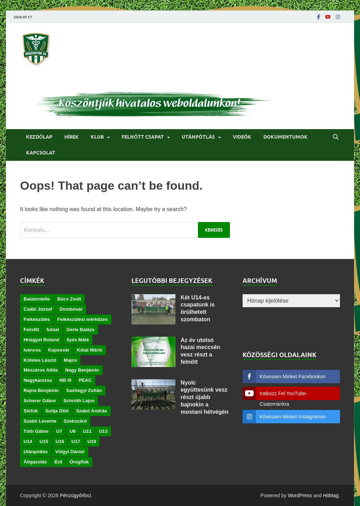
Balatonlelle (37, 299)
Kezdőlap (39, 137)
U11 (87, 431)
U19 (92, 441)
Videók (242, 137)
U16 (60, 441)
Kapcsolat (40, 153)
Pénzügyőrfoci (75, 495)
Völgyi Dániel (70, 451)
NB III (65, 380)
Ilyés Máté (77, 339)
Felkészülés (37, 319)
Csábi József (38, 309)
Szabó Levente (40, 421)
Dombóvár (71, 309)
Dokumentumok (285, 137)
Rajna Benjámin (41, 390)
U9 (73, 431)
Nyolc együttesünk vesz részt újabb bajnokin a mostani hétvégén (205, 397)
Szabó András (91, 410)
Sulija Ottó (57, 410)
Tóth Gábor (36, 431)
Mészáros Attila (41, 370)
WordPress (300, 495)
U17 (75, 441)
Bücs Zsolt (69, 299)
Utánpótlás (198, 137)
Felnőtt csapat (143, 137)
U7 (59, 431)
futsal (52, 329)
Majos (70, 360)
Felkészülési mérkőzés (82, 319)
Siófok (31, 410)
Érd (58, 461)
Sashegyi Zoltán (84, 390)
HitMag (331, 495)
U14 (28, 441)
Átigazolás (35, 461)
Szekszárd (75, 421)
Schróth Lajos (79, 400)
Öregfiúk (79, 461)
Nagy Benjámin (82, 370)
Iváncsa (32, 350)
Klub (97, 137)
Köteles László (40, 360)
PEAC (85, 380)
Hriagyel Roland (41, 339)
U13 (103, 431)
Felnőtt (31, 329)
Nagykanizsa (38, 380)
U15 (43, 441)
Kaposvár (59, 350)
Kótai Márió (90, 350)
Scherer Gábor (40, 400)
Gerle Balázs (80, 329)
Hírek (71, 137)
